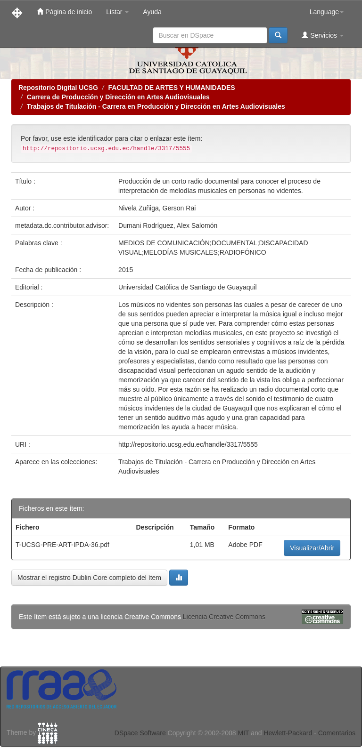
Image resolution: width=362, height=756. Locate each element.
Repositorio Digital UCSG (58, 87)
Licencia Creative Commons (224, 616)
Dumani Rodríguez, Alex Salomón (167, 225)
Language (327, 12)
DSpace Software (140, 733)
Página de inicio (64, 12)
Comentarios (336, 733)
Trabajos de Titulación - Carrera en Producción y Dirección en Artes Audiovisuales (156, 106)
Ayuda (152, 12)
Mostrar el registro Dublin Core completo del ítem (89, 577)
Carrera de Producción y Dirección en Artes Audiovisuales (118, 97)
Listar (117, 12)
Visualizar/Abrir (312, 548)
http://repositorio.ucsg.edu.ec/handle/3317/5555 (188, 444)
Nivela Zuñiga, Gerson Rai (157, 208)
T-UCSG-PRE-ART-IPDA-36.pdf (62, 544)
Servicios (323, 35)
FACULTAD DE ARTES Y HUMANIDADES (171, 87)
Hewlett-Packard (287, 733)
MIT (243, 733)
